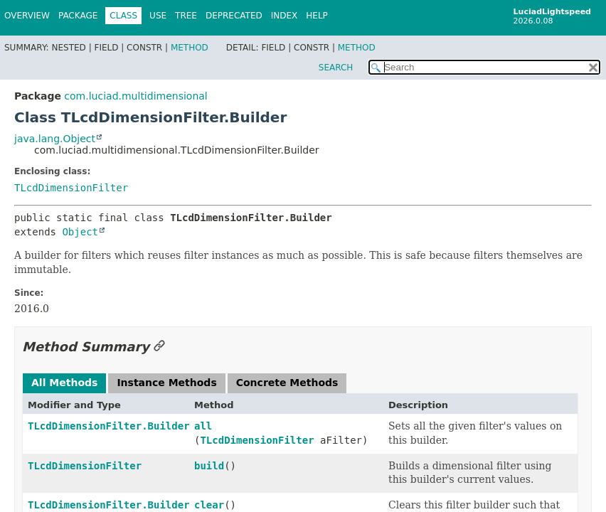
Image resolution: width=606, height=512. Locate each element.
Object (80, 232)
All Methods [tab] (64, 382)
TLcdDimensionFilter (71, 187)
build (209, 465)
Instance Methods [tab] (166, 382)
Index (284, 16)
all (203, 426)
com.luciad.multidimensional (135, 96)
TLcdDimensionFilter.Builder (109, 426)
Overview (27, 16)
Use (157, 16)
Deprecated (234, 16)
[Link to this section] (159, 346)
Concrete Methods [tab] (287, 382)
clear (209, 505)
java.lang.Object (54, 138)
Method (189, 48)
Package (77, 16)
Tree (186, 16)
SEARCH (336, 68)
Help (317, 16)
